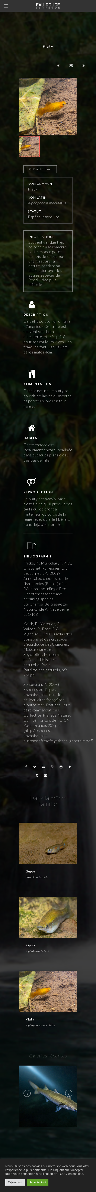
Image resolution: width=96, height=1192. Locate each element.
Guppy (31, 871)
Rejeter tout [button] (15, 1182)
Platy (30, 1024)
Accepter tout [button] (37, 1182)
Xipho (30, 948)
